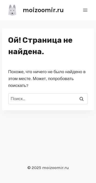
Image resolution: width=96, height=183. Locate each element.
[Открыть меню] (85, 10)
